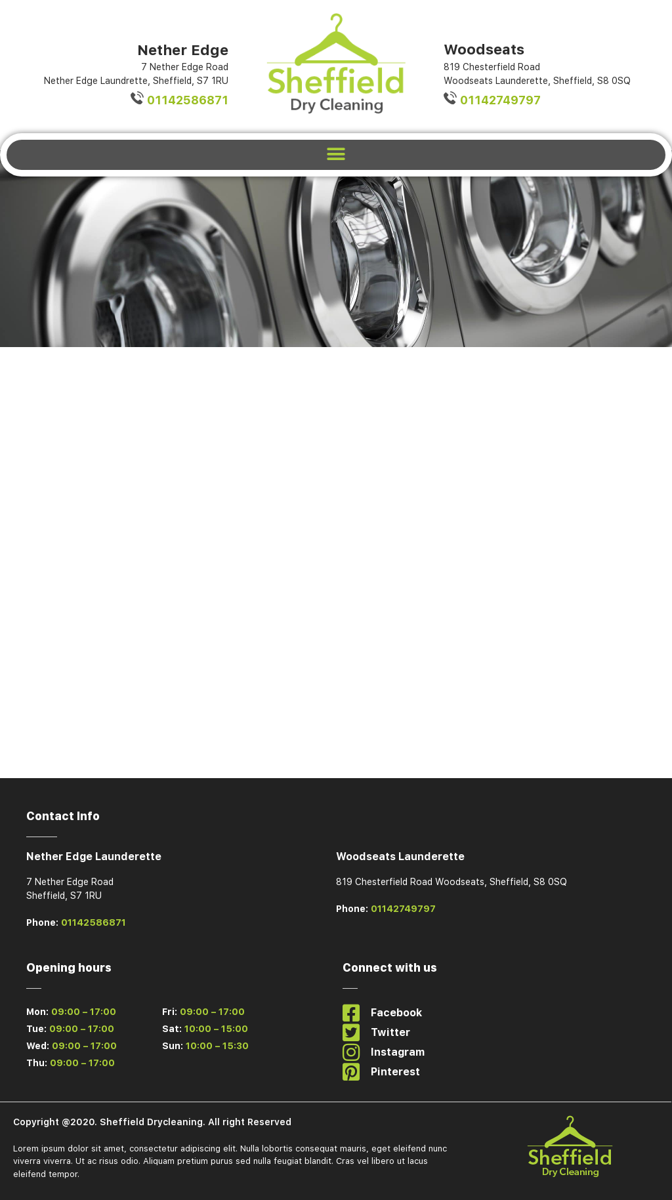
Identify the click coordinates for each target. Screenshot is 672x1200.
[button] (336, 154)
